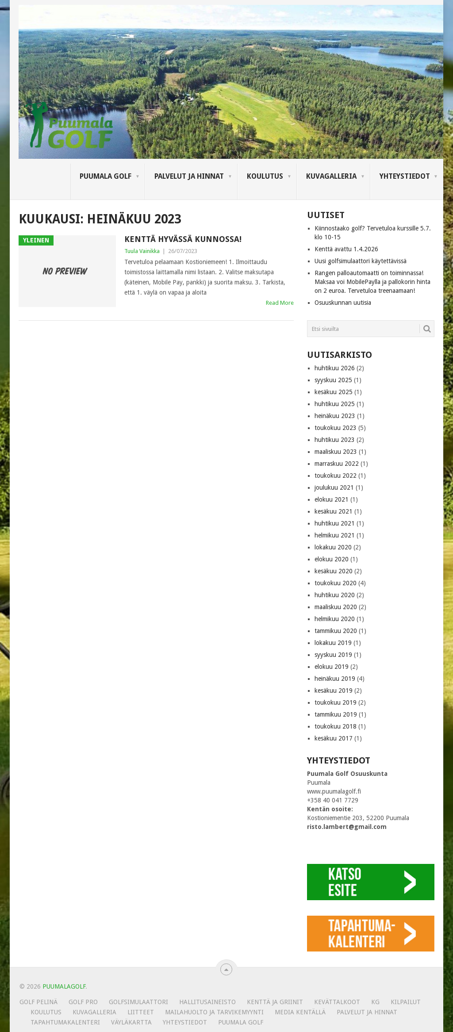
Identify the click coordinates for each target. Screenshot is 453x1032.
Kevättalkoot (337, 1001)
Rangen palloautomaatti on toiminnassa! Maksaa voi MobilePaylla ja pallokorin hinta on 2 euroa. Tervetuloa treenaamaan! (372, 281)
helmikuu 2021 (335, 535)
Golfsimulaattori (138, 1001)
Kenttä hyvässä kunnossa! (183, 239)
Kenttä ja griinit (275, 1001)
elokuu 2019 (332, 666)
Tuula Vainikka (142, 251)
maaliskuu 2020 (336, 606)
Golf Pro (83, 1001)
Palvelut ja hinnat (189, 176)
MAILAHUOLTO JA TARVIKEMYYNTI (214, 1012)
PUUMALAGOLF (63, 986)
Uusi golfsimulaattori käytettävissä (361, 261)
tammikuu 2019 (336, 714)
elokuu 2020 (332, 559)
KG (375, 1001)
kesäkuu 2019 (334, 690)
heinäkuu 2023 (335, 415)
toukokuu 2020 (336, 583)
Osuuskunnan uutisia (343, 302)
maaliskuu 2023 (336, 451)
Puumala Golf (105, 176)
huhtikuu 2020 (335, 594)
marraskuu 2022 (337, 463)
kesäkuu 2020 (334, 571)
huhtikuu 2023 (335, 439)
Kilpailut (406, 1001)
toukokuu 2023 (336, 427)
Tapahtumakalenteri (65, 1022)
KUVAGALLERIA (331, 176)
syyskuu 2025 (333, 380)
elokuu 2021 (332, 499)
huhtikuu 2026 (335, 368)
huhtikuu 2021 (335, 523)
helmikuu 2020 (335, 618)
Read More (280, 302)
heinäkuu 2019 (335, 678)
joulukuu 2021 (334, 487)
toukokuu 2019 (336, 702)
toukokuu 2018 (336, 726)
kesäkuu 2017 (334, 738)
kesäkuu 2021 (334, 511)
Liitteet (140, 1012)
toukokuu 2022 (336, 475)
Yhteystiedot (405, 176)
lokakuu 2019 (333, 642)
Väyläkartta (131, 1022)
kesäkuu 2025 (334, 391)
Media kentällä (300, 1012)
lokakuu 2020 (333, 547)
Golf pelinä (38, 1001)
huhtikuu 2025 (335, 403)
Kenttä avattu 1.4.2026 (346, 249)
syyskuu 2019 (333, 654)
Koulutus (265, 176)
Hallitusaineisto (207, 1001)
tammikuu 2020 (336, 630)
